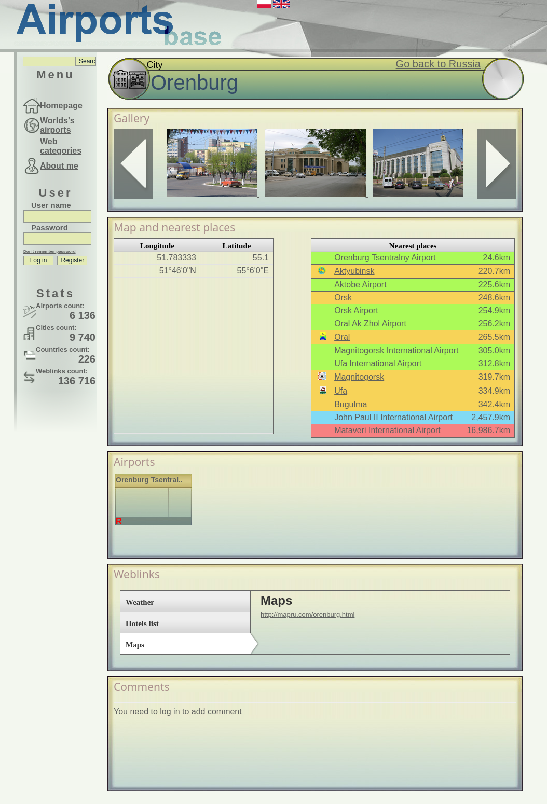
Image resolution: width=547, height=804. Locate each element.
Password (49, 227)
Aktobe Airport (360, 284)
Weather (140, 602)
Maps (135, 645)
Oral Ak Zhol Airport (370, 323)
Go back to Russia (438, 64)
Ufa (340, 390)
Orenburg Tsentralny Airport (384, 257)
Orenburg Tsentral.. (149, 480)
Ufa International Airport (377, 363)
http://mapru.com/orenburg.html (307, 614)
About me (59, 165)
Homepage (61, 105)
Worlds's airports (57, 125)
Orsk (343, 297)
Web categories (60, 146)
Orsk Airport (356, 310)
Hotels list (142, 623)
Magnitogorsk (359, 376)
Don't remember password (49, 251)
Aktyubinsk (354, 271)
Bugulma (350, 404)
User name (51, 205)
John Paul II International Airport (393, 417)
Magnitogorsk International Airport (396, 350)
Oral (342, 336)
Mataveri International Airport (387, 430)
